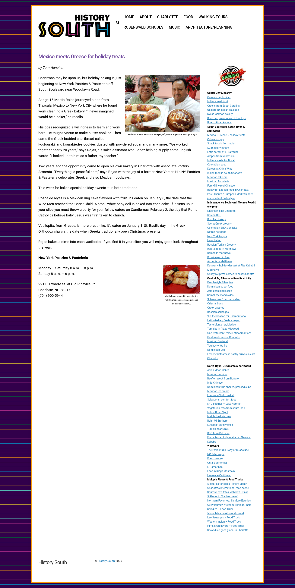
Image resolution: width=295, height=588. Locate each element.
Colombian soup (217, 164)
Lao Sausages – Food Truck (223, 517)
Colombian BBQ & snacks (222, 227)
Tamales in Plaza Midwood (223, 328)
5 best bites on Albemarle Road (225, 513)
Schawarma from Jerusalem (223, 299)
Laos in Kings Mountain (221, 471)
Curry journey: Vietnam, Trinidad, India (229, 504)
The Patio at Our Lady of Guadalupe (228, 449)
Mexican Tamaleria (218, 181)
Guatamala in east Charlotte (223, 336)
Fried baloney (215, 458)
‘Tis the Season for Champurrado (226, 316)
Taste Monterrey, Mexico (221, 324)
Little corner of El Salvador (222, 151)
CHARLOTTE (167, 17)
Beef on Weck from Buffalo (223, 378)
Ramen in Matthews (219, 252)
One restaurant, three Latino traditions (229, 332)
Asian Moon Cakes (218, 369)
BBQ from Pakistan (218, 433)
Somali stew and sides (220, 295)
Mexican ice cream (218, 390)
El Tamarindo (215, 466)
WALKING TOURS (213, 17)
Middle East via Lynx (219, 416)
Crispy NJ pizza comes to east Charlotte (230, 273)
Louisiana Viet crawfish (220, 395)
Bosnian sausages (218, 311)
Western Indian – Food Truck (224, 521)
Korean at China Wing (220, 168)
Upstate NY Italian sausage (223, 109)
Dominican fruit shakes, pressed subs (229, 386)
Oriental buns (215, 303)
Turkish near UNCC (218, 428)
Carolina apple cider (218, 97)
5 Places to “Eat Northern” (222, 496)
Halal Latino (214, 240)
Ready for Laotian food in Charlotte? (228, 189)
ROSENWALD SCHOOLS (143, 27)
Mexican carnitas (217, 374)
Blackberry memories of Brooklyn (226, 118)
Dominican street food (220, 286)
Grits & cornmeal (217, 462)
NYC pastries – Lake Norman (224, 403)
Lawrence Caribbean (219, 475)
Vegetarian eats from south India (226, 407)
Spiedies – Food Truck (220, 508)
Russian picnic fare (218, 257)
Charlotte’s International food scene (228, 487)
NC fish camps (215, 454)
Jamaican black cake (219, 290)
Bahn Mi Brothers (217, 420)
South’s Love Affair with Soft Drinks (227, 492)
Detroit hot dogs (216, 231)
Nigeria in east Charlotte (221, 210)
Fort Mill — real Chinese (221, 185)
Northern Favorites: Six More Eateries (229, 500)
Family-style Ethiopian (220, 282)
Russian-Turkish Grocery (221, 244)
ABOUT (146, 17)
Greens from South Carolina (223, 105)
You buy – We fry (217, 345)
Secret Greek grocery (219, 223)
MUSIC (174, 27)
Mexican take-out (217, 177)
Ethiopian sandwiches (220, 424)
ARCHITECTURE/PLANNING (209, 27)
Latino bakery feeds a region (223, 320)
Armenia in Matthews (219, 261)
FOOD (188, 17)
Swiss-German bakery (220, 113)
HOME (129, 17)
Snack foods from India (221, 143)
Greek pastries (215, 307)
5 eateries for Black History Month (227, 483)
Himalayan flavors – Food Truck (225, 525)
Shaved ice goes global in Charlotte (227, 529)
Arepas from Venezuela (221, 156)
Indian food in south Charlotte (224, 172)
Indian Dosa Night (217, 411)
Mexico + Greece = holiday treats (226, 135)
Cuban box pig (215, 139)
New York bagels (217, 235)
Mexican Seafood (217, 341)
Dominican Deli (216, 349)
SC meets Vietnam (218, 147)
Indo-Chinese (215, 382)
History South (106, 561)
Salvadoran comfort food (221, 399)
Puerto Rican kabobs (219, 122)
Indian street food (217, 101)
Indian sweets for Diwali (221, 160)
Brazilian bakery (216, 219)
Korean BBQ (214, 214)
